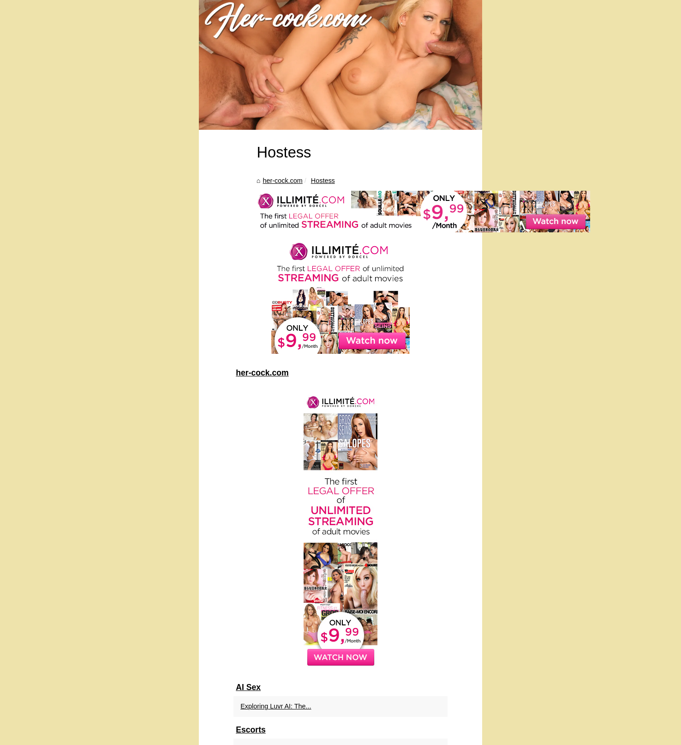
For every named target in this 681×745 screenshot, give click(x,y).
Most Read (137, 735)
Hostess (132, 318)
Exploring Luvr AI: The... (525, 600)
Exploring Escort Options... (529, 663)
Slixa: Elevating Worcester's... (534, 643)
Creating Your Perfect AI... (528, 706)
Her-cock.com (102, 735)
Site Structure (171, 735)
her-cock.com (92, 318)
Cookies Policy (209, 735)
